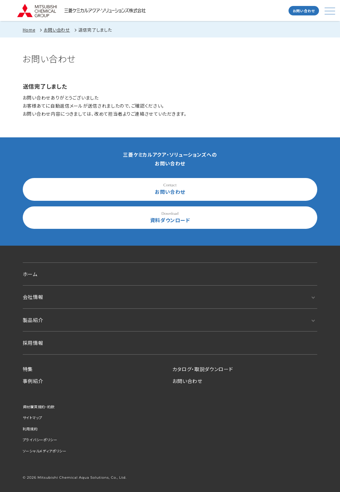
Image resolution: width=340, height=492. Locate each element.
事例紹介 (33, 380)
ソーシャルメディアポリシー (45, 450)
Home (29, 30)
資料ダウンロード (170, 218)
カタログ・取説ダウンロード (202, 369)
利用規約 (30, 428)
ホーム (30, 274)
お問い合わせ (304, 10)
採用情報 (33, 342)
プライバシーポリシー (40, 439)
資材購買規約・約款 (39, 406)
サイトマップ (32, 417)
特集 (28, 369)
